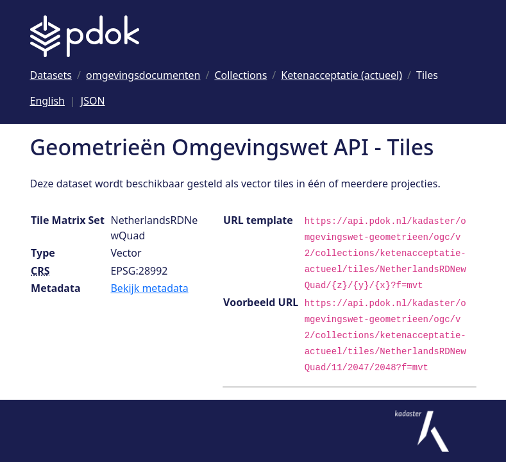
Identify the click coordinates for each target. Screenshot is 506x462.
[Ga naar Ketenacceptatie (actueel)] (341, 75)
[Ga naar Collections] (240, 75)
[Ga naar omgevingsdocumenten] (143, 75)
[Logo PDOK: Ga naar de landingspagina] (84, 36)
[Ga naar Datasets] (51, 75)
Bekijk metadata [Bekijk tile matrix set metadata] (149, 288)
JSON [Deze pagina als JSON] (93, 101)
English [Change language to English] (47, 101)
